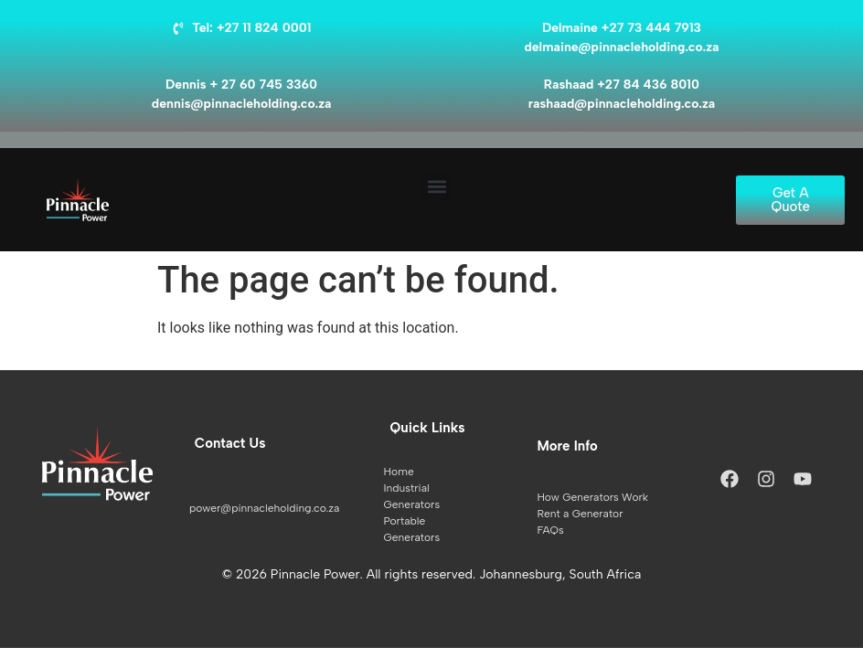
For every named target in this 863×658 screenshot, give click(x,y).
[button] (436, 186)
